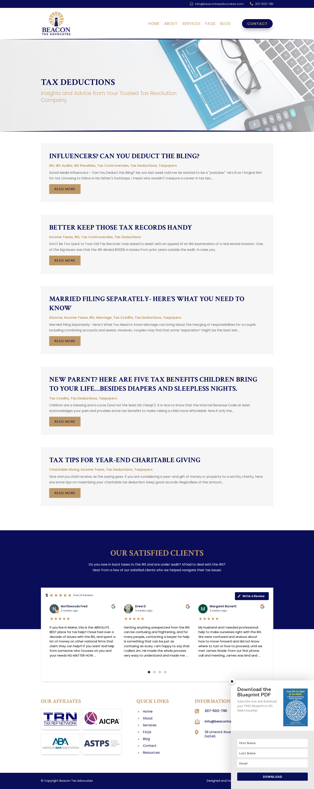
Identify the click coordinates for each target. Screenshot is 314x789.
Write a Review (251, 596)
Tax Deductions (143, 165)
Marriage (104, 317)
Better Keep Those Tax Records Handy (120, 227)
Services (191, 24)
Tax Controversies (113, 165)
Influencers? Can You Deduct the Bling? (124, 156)
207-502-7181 (264, 4)
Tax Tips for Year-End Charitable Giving (124, 460)
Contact (257, 23)
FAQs (210, 24)
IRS (51, 165)
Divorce (55, 317)
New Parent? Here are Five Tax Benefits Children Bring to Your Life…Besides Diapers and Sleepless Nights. (153, 384)
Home (154, 24)
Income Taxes (61, 237)
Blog (225, 24)
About (171, 24)
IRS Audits (64, 165)
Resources (151, 752)
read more (64, 189)
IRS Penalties (84, 165)
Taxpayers (168, 165)
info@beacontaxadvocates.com (219, 4)
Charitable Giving (64, 469)
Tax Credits (123, 317)
